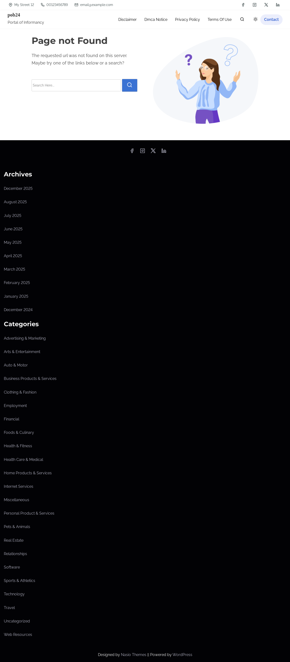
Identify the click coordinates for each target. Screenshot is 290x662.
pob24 (14, 14)
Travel (9, 607)
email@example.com (93, 5)
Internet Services (18, 486)
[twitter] (266, 5)
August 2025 (15, 202)
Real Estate (13, 540)
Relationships (15, 554)
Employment (15, 405)
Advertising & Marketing (25, 338)
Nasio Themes (134, 654)
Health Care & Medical (23, 459)
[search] (242, 20)
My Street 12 (21, 5)
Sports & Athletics (19, 580)
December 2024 (18, 310)
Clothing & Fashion (20, 392)
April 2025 (13, 256)
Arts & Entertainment (22, 351)
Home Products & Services (28, 473)
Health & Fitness (18, 446)
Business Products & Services (30, 378)
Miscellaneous (16, 500)
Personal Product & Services (29, 513)
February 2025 (17, 282)
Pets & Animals (17, 526)
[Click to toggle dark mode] (254, 20)
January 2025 (16, 296)
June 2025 (13, 229)
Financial (11, 419)
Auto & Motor (16, 365)
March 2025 (14, 269)
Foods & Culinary (19, 432)
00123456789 (54, 5)
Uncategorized (17, 621)
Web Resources (18, 634)
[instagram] (254, 5)
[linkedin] (278, 5)
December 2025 (18, 188)
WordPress (182, 654)
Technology (14, 594)
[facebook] (243, 5)
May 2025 (13, 242)
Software (12, 567)
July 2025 (12, 215)
